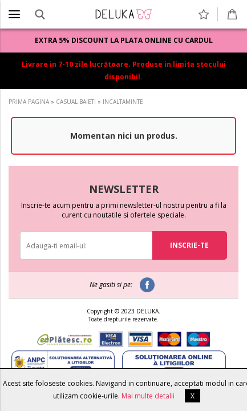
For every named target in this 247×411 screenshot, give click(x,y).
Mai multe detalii (148, 396)
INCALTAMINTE (123, 102)
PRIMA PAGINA (29, 102)
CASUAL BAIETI (76, 102)
